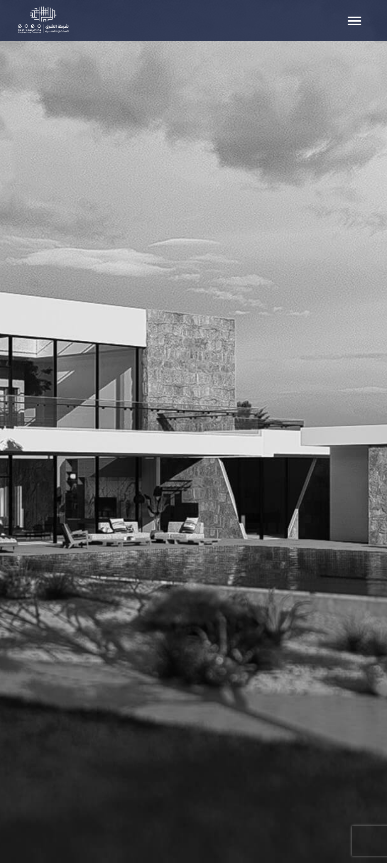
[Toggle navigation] (354, 21)
